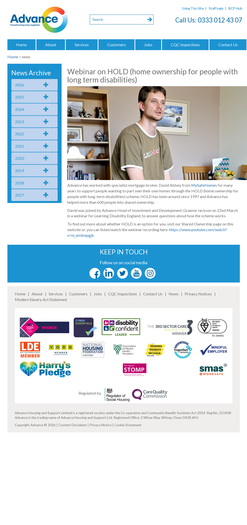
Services (82, 44)
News (174, 293)
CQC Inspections (185, 44)
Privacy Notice (101, 425)
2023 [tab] (19, 121)
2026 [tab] (19, 84)
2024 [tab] (19, 109)
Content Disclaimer (72, 425)
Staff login (216, 8)
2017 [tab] (19, 195)
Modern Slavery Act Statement (41, 299)
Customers (116, 44)
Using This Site (193, 8)
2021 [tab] (19, 146)
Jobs (148, 44)
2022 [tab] (19, 133)
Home (21, 44)
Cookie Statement (127, 425)
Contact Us (152, 293)
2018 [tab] (19, 183)
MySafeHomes (204, 185)
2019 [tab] (19, 170)
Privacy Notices (198, 293)
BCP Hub (235, 8)
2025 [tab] (19, 97)
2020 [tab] (19, 158)
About (50, 44)
